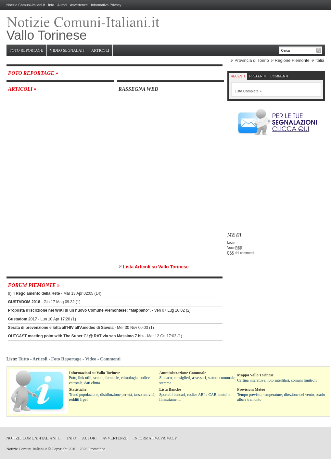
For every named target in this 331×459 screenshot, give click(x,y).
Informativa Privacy (106, 5)
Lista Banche (170, 389)
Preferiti (257, 76)
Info (51, 5)
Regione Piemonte (292, 60)
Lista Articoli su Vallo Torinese (156, 266)
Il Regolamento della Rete (36, 293)
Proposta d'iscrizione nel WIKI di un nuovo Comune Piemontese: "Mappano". (79, 310)
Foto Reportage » (33, 73)
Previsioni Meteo (251, 389)
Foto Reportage (26, 50)
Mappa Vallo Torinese (255, 375)
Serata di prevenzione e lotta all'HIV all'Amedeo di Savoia (61, 327)
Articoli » (22, 89)
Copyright (60, 449)
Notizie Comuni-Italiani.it (25, 5)
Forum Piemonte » (34, 285)
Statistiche (77, 389)
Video (90, 359)
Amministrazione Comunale (182, 373)
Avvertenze (79, 5)
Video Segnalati (67, 50)
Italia (319, 60)
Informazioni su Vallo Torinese (94, 373)
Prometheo (96, 449)
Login (231, 242)
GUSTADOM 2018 (24, 302)
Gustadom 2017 (22, 319)
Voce (234, 248)
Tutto (24, 359)
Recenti (238, 76)
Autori (62, 5)
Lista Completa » (248, 91)
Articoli (100, 50)
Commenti (279, 76)
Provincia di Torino (252, 60)
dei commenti (240, 253)
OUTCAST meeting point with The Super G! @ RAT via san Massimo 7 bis (76, 336)
